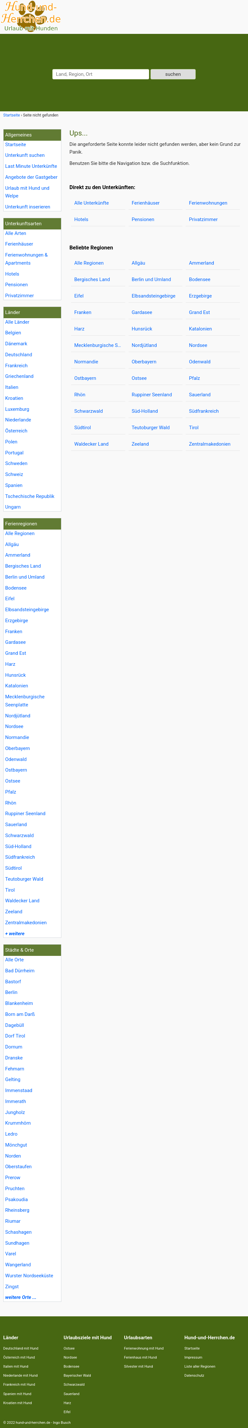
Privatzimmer (19, 296)
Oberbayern (17, 748)
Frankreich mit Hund (19, 1384)
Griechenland (19, 376)
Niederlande (18, 420)
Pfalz (10, 792)
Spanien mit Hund (17, 1394)
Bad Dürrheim (20, 971)
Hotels (12, 274)
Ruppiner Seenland (25, 813)
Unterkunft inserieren (27, 207)
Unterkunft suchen (25, 155)
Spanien (14, 485)
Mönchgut (16, 1145)
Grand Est (15, 653)
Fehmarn (14, 1069)
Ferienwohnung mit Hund (144, 1348)
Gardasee (15, 642)
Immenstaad (18, 1090)
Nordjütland (17, 716)
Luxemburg (17, 409)
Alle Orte (14, 960)
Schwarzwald (19, 835)
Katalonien (16, 686)
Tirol (10, 890)
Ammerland (17, 555)
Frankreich (16, 366)
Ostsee (12, 781)
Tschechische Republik (29, 496)
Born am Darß (20, 1014)
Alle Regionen (20, 533)
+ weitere (15, 934)
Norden (13, 1156)
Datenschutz (194, 1375)
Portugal (14, 453)
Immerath (15, 1101)
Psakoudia (16, 1199)
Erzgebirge (16, 620)
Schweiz (14, 474)
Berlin (11, 992)
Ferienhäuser (19, 244)
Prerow (12, 1177)
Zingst (12, 1287)
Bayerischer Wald (77, 1375)
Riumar (13, 1221)
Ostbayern (16, 770)
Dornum (13, 1047)
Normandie (17, 737)
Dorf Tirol (15, 1036)
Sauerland (16, 824)
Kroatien (14, 398)
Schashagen (18, 1232)
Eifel (10, 599)
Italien (11, 387)
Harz (10, 664)
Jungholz (15, 1112)
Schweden (16, 463)
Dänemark (16, 344)
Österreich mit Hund (19, 1357)
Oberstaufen (18, 1167)
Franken (13, 631)
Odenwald (16, 759)
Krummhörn (18, 1123)
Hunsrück (15, 675)
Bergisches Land (23, 566)
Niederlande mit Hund (20, 1375)
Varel (10, 1254)
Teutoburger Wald (24, 879)
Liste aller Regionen (199, 1366)
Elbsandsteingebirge (27, 610)
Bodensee (15, 588)
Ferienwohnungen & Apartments (26, 259)
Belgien (13, 333)
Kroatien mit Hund (17, 1403)
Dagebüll (14, 1025)
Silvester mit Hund (138, 1366)
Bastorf (13, 982)
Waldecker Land (22, 901)
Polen (11, 442)
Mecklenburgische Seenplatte (25, 701)
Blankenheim (19, 1003)
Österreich (16, 431)
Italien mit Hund (15, 1366)
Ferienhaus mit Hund (140, 1357)
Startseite (15, 144)
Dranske (14, 1058)
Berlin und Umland (25, 577)
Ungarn (13, 507)
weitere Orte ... (20, 1297)
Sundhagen (17, 1243)
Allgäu (12, 544)
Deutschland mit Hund (20, 1348)
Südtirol (13, 868)
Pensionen (16, 285)
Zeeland (13, 912)
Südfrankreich (20, 857)
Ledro (11, 1134)
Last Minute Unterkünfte (31, 166)
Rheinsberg (17, 1210)
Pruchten (15, 1188)
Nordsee (14, 726)
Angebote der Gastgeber (31, 177)
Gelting (12, 1079)
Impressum (193, 1357)
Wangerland (18, 1265)
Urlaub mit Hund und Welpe (27, 192)
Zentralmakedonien (25, 923)
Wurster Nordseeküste (29, 1276)
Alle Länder (17, 322)
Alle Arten (15, 233)
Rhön (10, 803)
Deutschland (18, 355)
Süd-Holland (18, 846)
